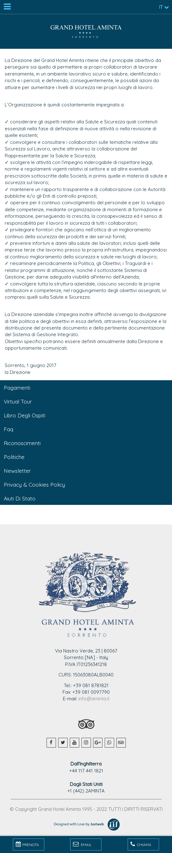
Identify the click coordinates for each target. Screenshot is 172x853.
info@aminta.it (93, 699)
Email (82, 844)
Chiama (140, 844)
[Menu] (7, 7)
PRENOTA (27, 844)
